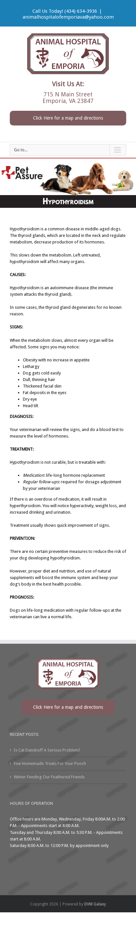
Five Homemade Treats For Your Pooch (50, 763)
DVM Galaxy (95, 904)
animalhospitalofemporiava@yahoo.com (68, 17)
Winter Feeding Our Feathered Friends (49, 776)
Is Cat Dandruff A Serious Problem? (47, 750)
